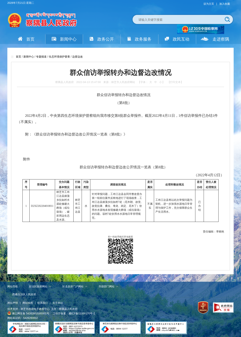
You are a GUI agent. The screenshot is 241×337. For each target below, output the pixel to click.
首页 (26, 39)
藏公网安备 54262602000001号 (28, 313)
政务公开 (102, 39)
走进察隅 (214, 39)
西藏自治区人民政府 (24, 294)
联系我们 (42, 302)
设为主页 (208, 3)
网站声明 (12, 302)
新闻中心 (64, 39)
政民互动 (177, 39)
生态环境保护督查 (59, 56)
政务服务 (139, 39)
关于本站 (57, 302)
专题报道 (41, 56)
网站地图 (27, 302)
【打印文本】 (175, 82)
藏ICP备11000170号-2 (82, 313)
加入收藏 (224, 3)
